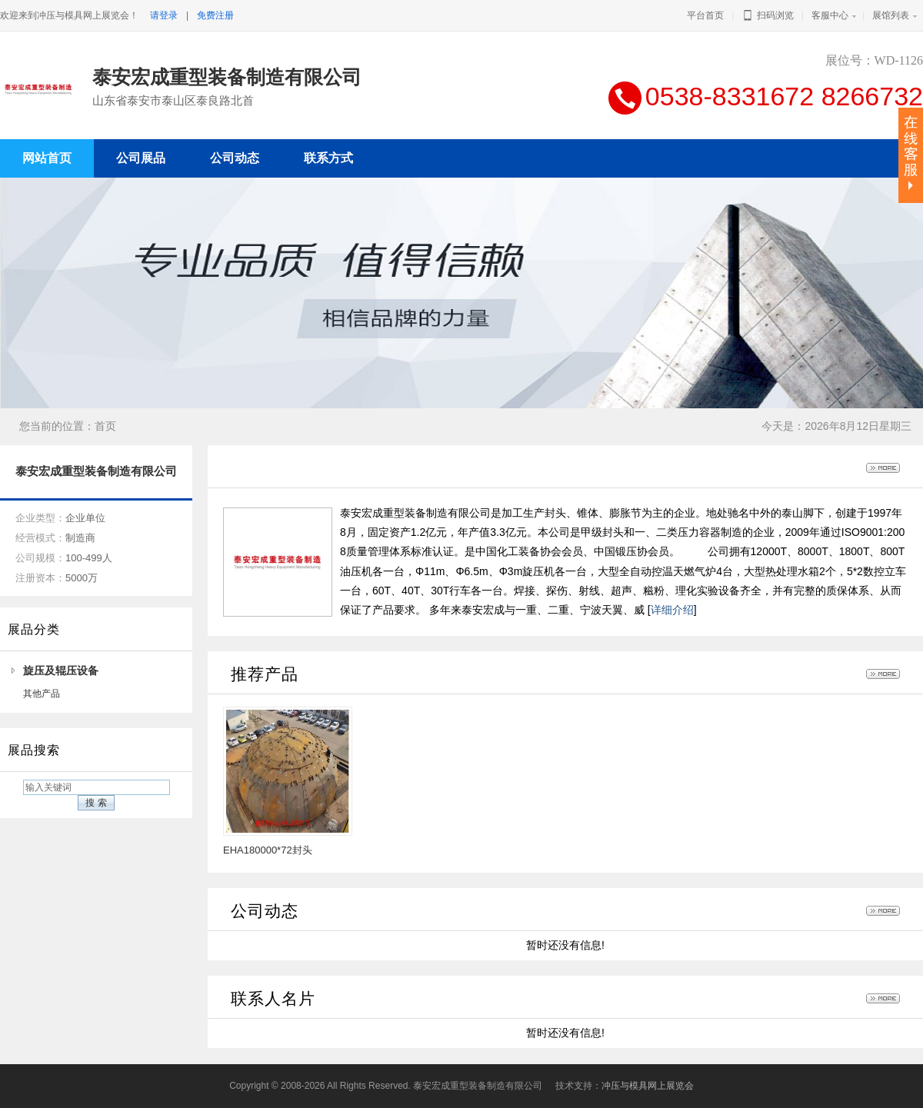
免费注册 (215, 15)
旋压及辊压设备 (60, 670)
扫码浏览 (767, 15)
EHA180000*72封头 (267, 850)
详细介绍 (672, 610)
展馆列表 (890, 15)
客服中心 (829, 15)
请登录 (164, 15)
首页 (105, 426)
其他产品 (41, 693)
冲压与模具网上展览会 (647, 1085)
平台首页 (705, 15)
